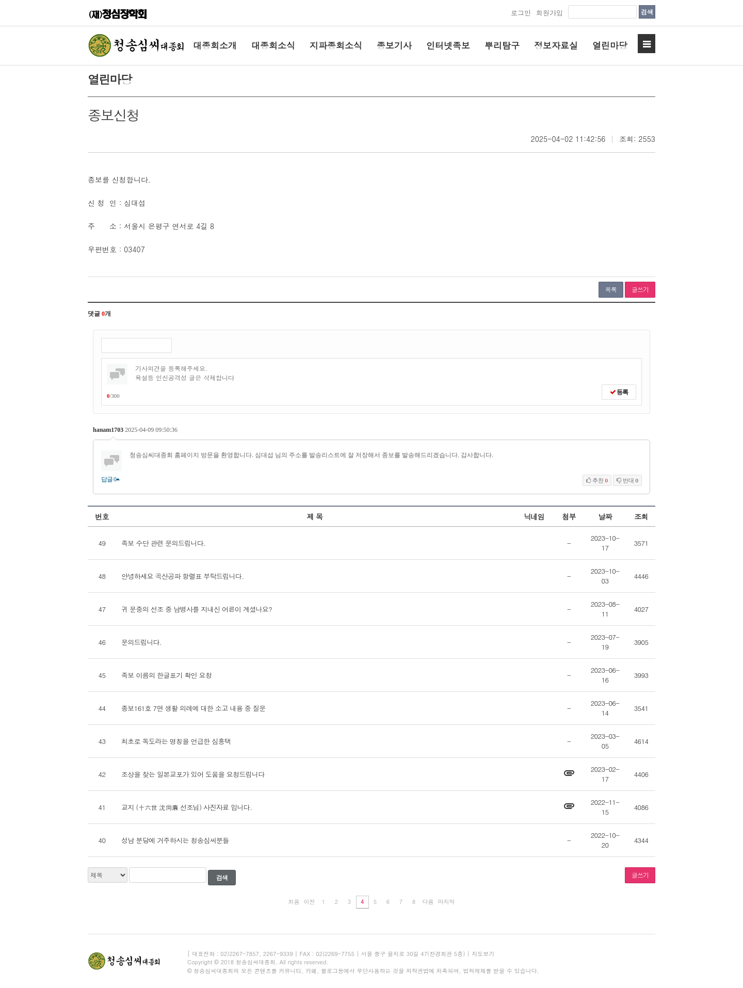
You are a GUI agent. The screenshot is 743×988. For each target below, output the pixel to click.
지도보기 (483, 954)
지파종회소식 (336, 45)
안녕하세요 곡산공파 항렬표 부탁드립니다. (182, 576)
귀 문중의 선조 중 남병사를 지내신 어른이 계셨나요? (196, 609)
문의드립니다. (141, 642)
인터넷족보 (448, 45)
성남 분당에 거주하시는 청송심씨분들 (175, 840)
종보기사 (394, 45)
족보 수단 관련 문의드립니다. (163, 543)
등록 (619, 392)
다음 (428, 901)
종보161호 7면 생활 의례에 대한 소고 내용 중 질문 (193, 708)
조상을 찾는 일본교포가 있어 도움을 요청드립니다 (193, 774)
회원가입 (549, 13)
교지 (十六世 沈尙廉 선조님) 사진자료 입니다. (186, 807)
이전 (309, 901)
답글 (110, 479)
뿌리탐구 (502, 45)
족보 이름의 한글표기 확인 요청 (166, 675)
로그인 (521, 13)
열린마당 (609, 45)
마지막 (446, 901)
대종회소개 (215, 45)
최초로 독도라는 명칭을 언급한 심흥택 (176, 741)
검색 (647, 11)
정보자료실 (556, 45)
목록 (611, 289)
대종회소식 (273, 45)
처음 (294, 901)
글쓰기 (640, 289)
